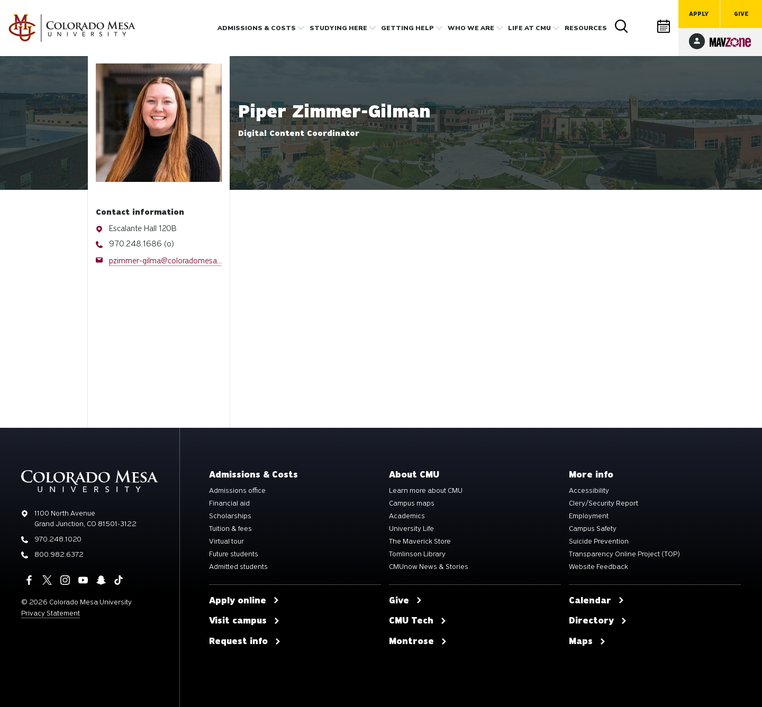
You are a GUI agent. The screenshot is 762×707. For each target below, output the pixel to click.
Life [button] (529, 28)
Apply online (244, 600)
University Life (411, 529)
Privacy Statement (50, 613)
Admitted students (238, 567)
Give (741, 14)
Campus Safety (592, 529)
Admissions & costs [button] (256, 28)
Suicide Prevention (599, 541)
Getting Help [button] (407, 28)
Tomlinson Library (417, 554)
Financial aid (229, 503)
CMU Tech (418, 621)
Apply (699, 14)
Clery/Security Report (603, 503)
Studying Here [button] (338, 28)
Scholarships (230, 516)
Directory (643, 26)
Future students (233, 554)
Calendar (664, 26)
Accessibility (589, 490)
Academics (407, 516)
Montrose (418, 641)
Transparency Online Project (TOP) (624, 554)
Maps (587, 641)
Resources (586, 28)
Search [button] (622, 26)
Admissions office (237, 490)
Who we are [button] (471, 28)
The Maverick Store (420, 541)
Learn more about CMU (425, 490)
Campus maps (411, 503)
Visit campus (244, 621)
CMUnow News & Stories (428, 567)
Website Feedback (598, 567)
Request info (245, 641)
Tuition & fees (230, 529)
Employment (589, 516)
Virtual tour (226, 541)
